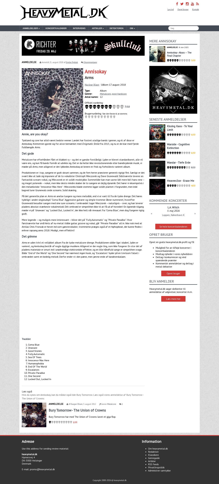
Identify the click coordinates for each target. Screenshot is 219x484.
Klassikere (153, 454)
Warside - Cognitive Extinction (178, 146)
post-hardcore (119, 93)
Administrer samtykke (159, 470)
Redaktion (153, 451)
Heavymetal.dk (64, 12)
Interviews (79, 28)
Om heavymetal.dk (158, 448)
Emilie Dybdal (72, 62)
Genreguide (154, 458)
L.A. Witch (173, 207)
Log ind (170, 9)
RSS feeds (153, 464)
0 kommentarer (90, 62)
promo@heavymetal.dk (42, 469)
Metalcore (105, 93)
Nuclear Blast (92, 84)
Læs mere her (173, 298)
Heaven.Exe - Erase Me (180, 180)
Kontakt (195, 9)
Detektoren (116, 28)
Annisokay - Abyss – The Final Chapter (179, 54)
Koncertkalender (56, 28)
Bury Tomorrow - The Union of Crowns (77, 410)
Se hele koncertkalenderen (173, 226)
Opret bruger (183, 9)
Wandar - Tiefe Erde (178, 162)
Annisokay (95, 71)
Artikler (152, 461)
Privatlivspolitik (156, 467)
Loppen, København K (173, 215)
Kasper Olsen (76, 404)
